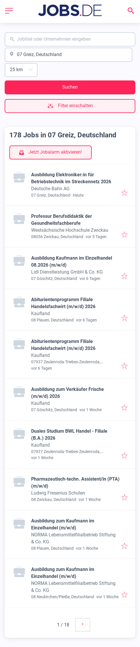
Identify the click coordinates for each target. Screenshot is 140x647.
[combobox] (70, 39)
